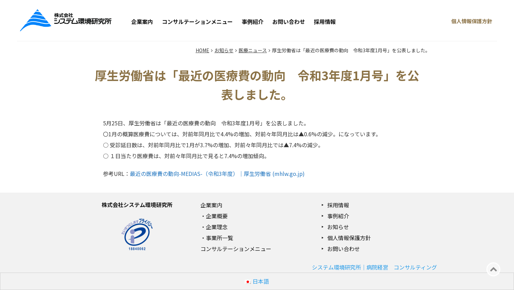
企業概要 (217, 216)
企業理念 (217, 227)
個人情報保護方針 (349, 238)
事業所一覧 (219, 238)
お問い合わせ (288, 21)
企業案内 (142, 21)
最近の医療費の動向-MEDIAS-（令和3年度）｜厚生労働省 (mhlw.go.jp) (217, 173)
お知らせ (338, 227)
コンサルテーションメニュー (197, 21)
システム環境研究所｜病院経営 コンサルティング (374, 267)
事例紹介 (252, 21)
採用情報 (325, 21)
